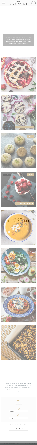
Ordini (7, 175)
